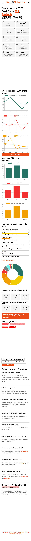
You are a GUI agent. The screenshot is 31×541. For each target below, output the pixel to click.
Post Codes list (20, 368)
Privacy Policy (21, 538)
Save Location (9, 368)
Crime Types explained (8, 261)
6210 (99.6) (12, 333)
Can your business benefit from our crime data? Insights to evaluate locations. (13, 322)
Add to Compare (18, 365)
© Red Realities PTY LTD (7, 538)
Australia (7, 14)
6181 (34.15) (13, 330)
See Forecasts (15, 154)
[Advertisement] (15, 74)
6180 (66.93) (5, 330)
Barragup (21, 469)
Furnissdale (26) (14, 493)
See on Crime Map (7, 371)
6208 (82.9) (5, 333)
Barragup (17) (5, 493)
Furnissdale (24, 457)
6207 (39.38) (21, 330)
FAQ (15, 538)
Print (6, 365)
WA (17, 11)
